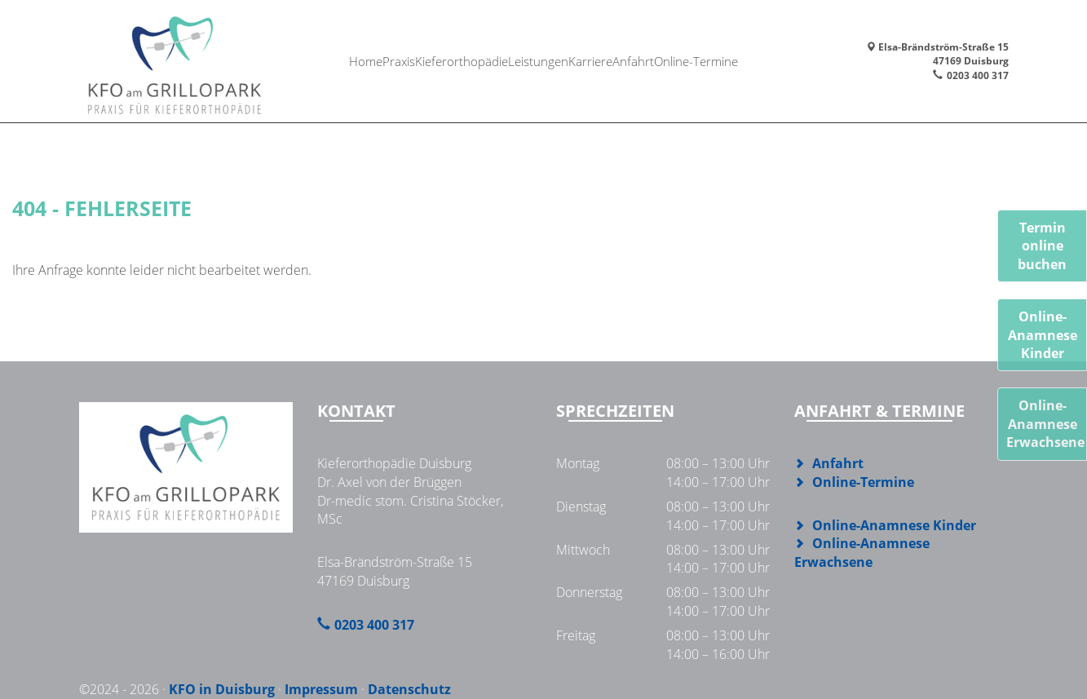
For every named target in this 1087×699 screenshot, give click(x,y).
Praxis (391, 61)
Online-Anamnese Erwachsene (862, 552)
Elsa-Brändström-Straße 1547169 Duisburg (937, 54)
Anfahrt (644, 61)
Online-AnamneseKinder (1042, 334)
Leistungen (538, 61)
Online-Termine (712, 61)
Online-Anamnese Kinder (894, 525)
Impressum (321, 689)
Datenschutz (409, 689)
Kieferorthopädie (458, 61)
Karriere (596, 61)
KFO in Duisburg (222, 689)
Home (350, 61)
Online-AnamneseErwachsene (1045, 423)
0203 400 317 (978, 75)
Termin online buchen (1042, 246)
